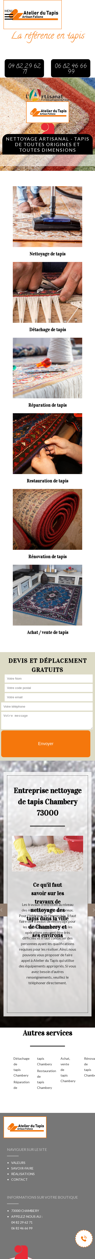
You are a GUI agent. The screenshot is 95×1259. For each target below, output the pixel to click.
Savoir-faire (22, 1168)
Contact (19, 1179)
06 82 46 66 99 (22, 1228)
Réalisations (23, 1174)
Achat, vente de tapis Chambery (65, 1069)
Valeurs (18, 1163)
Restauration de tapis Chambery (41, 1079)
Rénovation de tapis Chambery (88, 1066)
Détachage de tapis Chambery (18, 1066)
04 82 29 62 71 (22, 1222)
